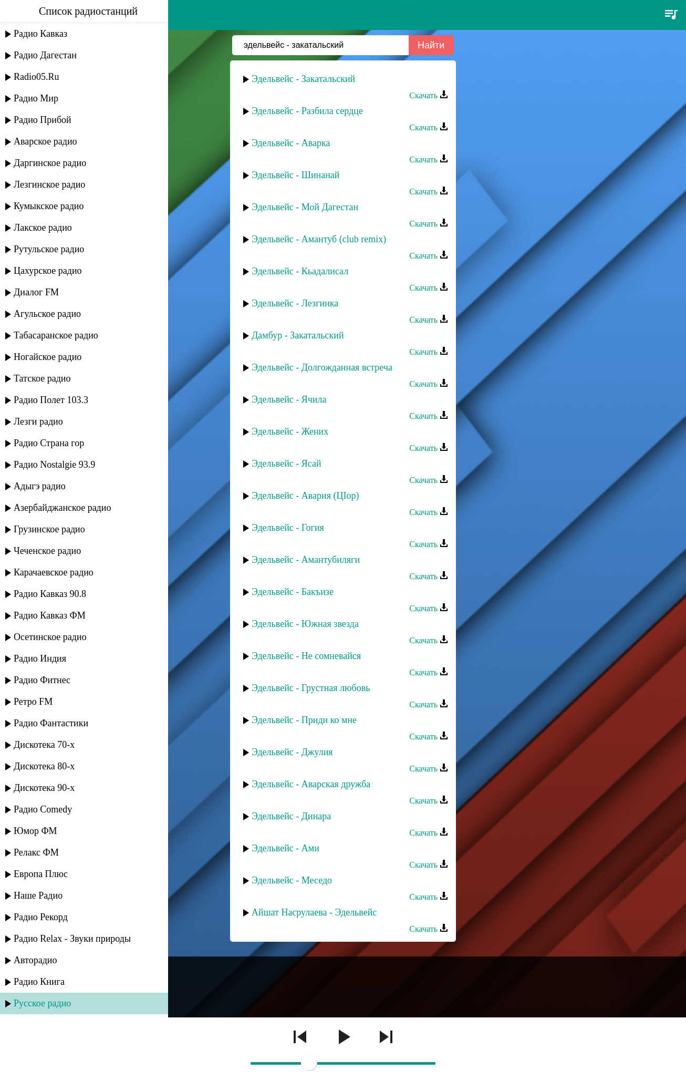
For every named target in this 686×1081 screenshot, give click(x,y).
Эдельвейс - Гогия (288, 527)
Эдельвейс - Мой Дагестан (305, 207)
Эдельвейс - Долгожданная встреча (322, 367)
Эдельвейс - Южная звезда (305, 624)
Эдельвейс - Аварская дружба (311, 784)
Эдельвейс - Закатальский (303, 79)
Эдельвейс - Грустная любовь (311, 688)
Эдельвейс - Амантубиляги (306, 559)
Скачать (428, 95)
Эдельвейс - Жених (290, 431)
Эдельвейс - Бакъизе (293, 591)
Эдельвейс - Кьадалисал (300, 271)
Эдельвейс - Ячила (289, 399)
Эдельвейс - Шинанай (295, 175)
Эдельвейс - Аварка (291, 143)
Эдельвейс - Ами (285, 848)
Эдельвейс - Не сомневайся (306, 656)
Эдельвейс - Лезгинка (295, 303)
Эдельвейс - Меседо (292, 880)
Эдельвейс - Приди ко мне (304, 720)
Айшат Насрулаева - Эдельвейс (314, 912)
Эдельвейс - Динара (291, 816)
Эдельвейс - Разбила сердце (307, 111)
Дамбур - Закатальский (298, 335)
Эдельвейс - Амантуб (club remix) (319, 239)
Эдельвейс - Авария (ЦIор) (305, 495)
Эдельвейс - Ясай (286, 463)
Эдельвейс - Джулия (292, 752)
